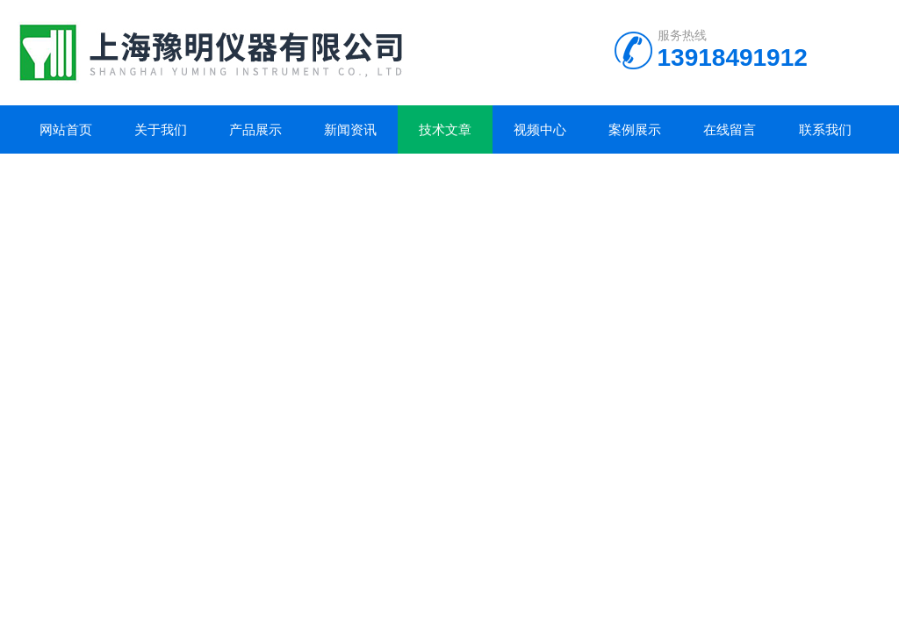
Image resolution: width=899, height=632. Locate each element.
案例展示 (634, 129)
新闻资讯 (350, 129)
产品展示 (255, 129)
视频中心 (540, 129)
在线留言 (729, 129)
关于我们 (160, 129)
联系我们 (825, 129)
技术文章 (445, 129)
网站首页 (66, 129)
